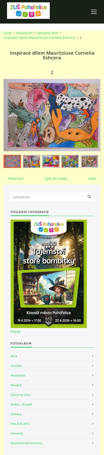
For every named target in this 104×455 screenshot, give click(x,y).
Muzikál (16, 385)
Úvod (8, 33)
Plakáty (16, 331)
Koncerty (17, 433)
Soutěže (16, 366)
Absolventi (18, 375)
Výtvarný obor (48, 33)
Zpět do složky (56, 178)
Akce (14, 356)
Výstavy (16, 414)
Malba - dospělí (21, 404)
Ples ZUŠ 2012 (20, 424)
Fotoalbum (24, 33)
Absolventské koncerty (26, 443)
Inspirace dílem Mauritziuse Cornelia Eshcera (39, 37)
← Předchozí (13, 178)
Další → (94, 178)
